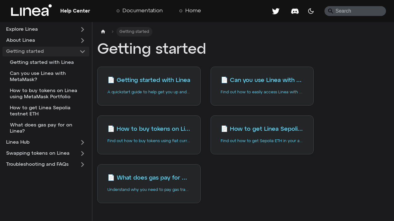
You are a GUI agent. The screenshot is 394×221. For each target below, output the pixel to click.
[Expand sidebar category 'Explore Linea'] (82, 29)
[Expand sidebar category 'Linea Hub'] (82, 142)
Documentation (143, 11)
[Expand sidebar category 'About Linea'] (82, 40)
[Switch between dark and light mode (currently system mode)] (311, 11)
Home (193, 11)
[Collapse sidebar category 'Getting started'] (82, 51)
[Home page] (103, 32)
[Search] (355, 11)
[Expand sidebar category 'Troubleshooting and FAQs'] (82, 164)
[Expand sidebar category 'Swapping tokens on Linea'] (82, 153)
